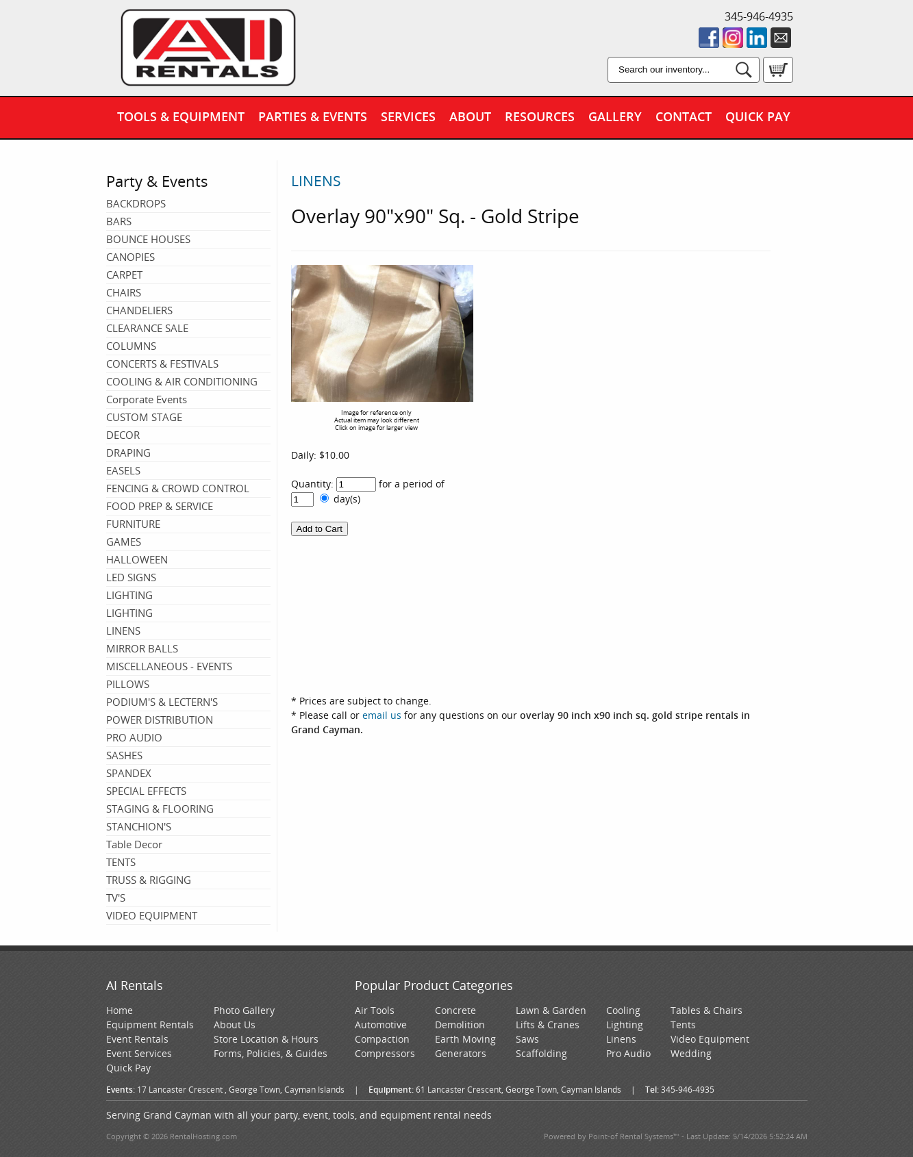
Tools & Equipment (181, 116)
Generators (460, 1053)
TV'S (115, 897)
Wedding (691, 1053)
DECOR (123, 435)
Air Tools (375, 1010)
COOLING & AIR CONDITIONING (182, 381)
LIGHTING (129, 595)
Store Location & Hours (266, 1038)
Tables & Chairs (706, 1010)
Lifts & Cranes (547, 1024)
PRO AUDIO (134, 737)
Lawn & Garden (551, 1010)
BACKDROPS (136, 203)
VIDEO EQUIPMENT (151, 915)
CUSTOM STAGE (144, 417)
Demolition (460, 1024)
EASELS (123, 470)
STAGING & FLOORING (160, 808)
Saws (527, 1038)
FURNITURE (133, 524)
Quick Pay (757, 116)
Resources (540, 116)
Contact (683, 116)
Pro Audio (628, 1053)
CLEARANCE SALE (147, 328)
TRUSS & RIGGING (148, 880)
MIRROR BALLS (142, 648)
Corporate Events (146, 399)
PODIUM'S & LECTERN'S (162, 702)
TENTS (121, 862)
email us (381, 715)
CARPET (124, 274)
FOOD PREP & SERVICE (159, 506)
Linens (621, 1038)
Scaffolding (541, 1053)
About (470, 116)
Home (119, 1010)
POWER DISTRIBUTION (159, 719)
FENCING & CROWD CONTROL (177, 488)
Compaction (382, 1038)
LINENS (123, 630)
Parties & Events (312, 116)
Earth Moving (465, 1038)
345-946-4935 (759, 16)
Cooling (623, 1010)
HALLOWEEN (137, 559)
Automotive (381, 1024)
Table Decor (134, 844)
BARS (119, 221)
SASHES (124, 755)
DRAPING (128, 452)
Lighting (624, 1024)
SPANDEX (128, 773)
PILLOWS (127, 684)
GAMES (123, 541)
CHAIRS (123, 292)
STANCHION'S (138, 826)
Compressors (385, 1053)
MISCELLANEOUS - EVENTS (169, 666)
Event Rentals (137, 1038)
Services (408, 116)
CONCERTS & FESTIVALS (162, 363)
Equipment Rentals (150, 1024)
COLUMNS (131, 346)
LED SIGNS (131, 577)
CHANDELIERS (139, 310)
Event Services (139, 1053)
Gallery (615, 116)
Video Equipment (710, 1038)
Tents (683, 1024)
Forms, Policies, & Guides (270, 1053)
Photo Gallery (244, 1010)
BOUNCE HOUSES (148, 239)
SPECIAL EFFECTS (146, 791)
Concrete (455, 1010)
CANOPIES (130, 257)
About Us (234, 1024)
